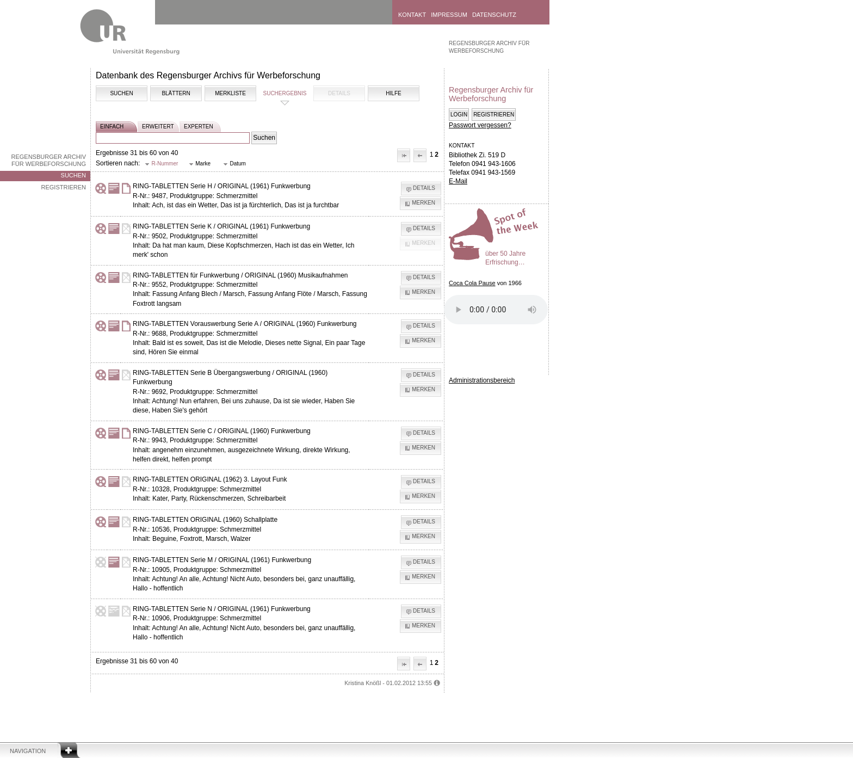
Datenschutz (494, 14)
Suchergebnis (284, 93)
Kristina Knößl (362, 683)
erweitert (158, 127)
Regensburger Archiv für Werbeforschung (48, 160)
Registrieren (63, 187)
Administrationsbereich (482, 380)
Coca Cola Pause (472, 283)
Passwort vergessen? (480, 125)
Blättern (176, 93)
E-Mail (458, 181)
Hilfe (393, 93)
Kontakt (412, 14)
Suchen (73, 175)
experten (198, 127)
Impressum (449, 14)
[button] (403, 155)
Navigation (28, 751)
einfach (111, 127)
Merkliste (230, 93)
